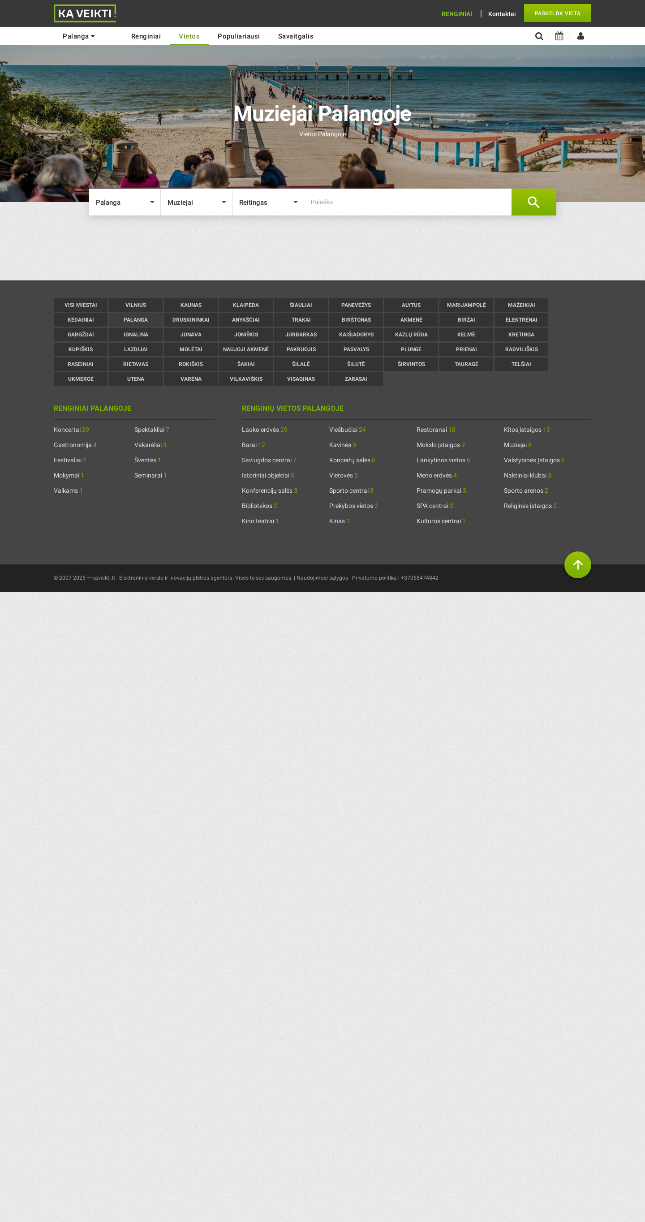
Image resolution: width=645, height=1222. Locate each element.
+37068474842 (420, 578)
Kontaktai (502, 13)
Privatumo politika (374, 578)
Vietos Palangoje (322, 134)
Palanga (79, 36)
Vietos (189, 36)
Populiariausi (239, 36)
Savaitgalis (296, 36)
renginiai (146, 36)
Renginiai (457, 13)
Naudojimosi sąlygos (322, 578)
